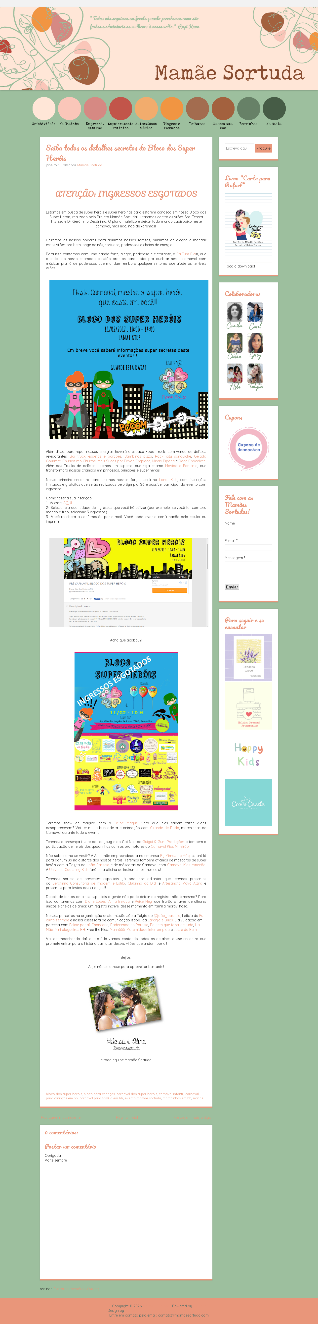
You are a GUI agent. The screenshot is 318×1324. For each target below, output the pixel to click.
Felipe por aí (79, 925)
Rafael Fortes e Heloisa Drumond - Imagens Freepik (167, 1310)
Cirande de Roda (164, 828)
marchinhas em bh (177, 1098)
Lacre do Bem (185, 929)
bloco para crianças (99, 1094)
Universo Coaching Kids (68, 869)
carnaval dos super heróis (137, 1094)
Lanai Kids (168, 479)
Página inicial (127, 1117)
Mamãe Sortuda (89, 165)
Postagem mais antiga (192, 1117)
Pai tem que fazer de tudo (171, 925)
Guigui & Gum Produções (163, 842)
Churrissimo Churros (79, 461)
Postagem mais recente (60, 1117)
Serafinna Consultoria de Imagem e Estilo (88, 883)
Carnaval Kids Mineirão (170, 846)
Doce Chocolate (192, 461)
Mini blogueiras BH (70, 929)
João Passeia (97, 865)
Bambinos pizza (138, 456)
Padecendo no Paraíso (129, 925)
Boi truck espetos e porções (95, 456)
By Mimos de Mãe (175, 855)
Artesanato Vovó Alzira (182, 883)
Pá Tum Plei (186, 254)
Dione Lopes (95, 901)
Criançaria (100, 925)
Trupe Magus (126, 823)
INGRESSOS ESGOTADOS (147, 193)
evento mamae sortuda (143, 1098)
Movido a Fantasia (181, 466)
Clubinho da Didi (142, 883)
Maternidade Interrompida (148, 929)
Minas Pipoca (163, 461)
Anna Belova (119, 901)
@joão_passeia (167, 915)
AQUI (67, 503)
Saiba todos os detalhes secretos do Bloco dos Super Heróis (120, 153)
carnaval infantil (171, 1094)
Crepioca (143, 461)
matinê (198, 1098)
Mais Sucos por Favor (116, 461)
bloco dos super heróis (64, 1094)
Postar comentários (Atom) (76, 1289)
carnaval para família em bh (101, 1098)
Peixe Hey (143, 901)
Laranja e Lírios (160, 920)
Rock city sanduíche (173, 456)
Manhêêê (117, 929)
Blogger (199, 1306)
